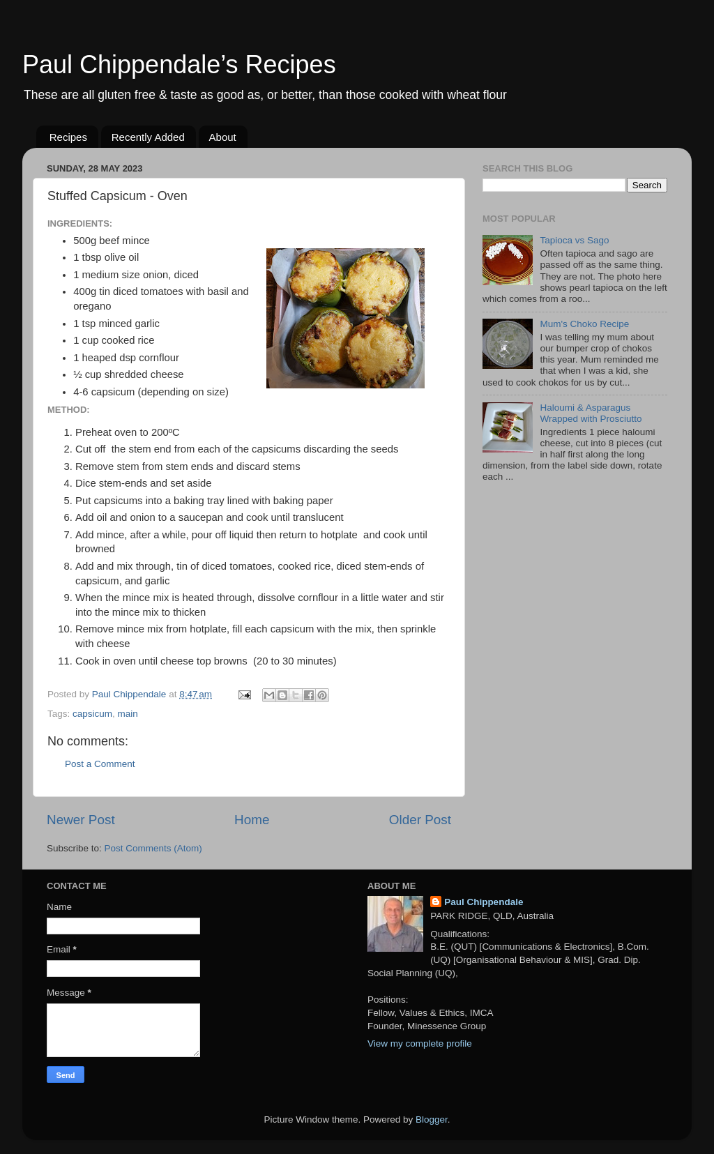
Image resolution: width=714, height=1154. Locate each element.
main (128, 713)
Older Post (420, 819)
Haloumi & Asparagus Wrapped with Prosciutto (590, 413)
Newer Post (81, 819)
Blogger (432, 1119)
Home (251, 819)
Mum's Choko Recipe (584, 324)
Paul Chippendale (483, 902)
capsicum (92, 713)
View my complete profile (419, 1043)
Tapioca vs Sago (574, 240)
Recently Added (148, 137)
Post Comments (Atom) (153, 848)
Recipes (68, 137)
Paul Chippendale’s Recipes (179, 64)
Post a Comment (100, 764)
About (222, 137)
